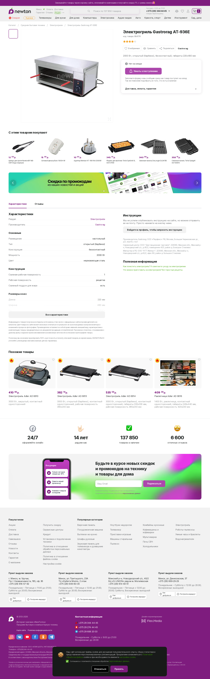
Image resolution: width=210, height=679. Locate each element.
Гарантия (40, 12)
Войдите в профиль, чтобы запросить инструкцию (154, 229)
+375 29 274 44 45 (88, 627)
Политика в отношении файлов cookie (55, 557)
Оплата (49, 9)
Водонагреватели (184, 539)
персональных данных (131, 493)
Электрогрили (97, 219)
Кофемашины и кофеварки (151, 531)
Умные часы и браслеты (187, 534)
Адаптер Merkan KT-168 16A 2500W (87, 161)
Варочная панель (86, 525)
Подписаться (154, 483)
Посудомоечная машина (90, 529)
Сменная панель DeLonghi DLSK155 (153, 161)
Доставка (58, 9)
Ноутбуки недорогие (121, 525)
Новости (13, 548)
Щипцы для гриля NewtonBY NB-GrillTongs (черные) (21, 162)
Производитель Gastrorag (134, 239)
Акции (57, 12)
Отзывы (49, 12)
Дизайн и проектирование (152, 617)
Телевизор (115, 529)
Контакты (14, 553)
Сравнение (177, 11)
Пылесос (114, 543)
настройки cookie (128, 657)
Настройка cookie (52, 563)
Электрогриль (182, 525)
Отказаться (100, 669)
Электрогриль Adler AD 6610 (23, 396)
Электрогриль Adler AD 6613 (72, 396)
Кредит (47, 534)
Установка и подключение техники (57, 540)
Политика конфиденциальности (40, 630)
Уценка (29, 18)
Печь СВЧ (148, 541)
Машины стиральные (121, 539)
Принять (119, 669)
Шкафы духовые (86, 539)
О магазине (14, 562)
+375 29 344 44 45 (88, 623)
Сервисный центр (131, 245)
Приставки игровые (120, 534)
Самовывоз (14, 539)
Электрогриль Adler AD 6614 (121, 396)
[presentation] (13, 183)
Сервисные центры (53, 529)
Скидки (16, 17)
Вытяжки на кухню (87, 534)
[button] (101, 191)
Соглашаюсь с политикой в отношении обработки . (100, 661)
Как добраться (17, 599)
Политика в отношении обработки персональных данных (56, 549)
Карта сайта (21, 630)
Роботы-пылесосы (185, 529)
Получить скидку (52, 525)
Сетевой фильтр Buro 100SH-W (53, 161)
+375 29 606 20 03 (87, 631)
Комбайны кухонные (153, 525)
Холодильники (150, 546)
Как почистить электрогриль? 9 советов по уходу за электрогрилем (154, 266)
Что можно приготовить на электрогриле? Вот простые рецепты (153, 270)
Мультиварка (150, 537)
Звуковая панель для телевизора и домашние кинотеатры (90, 546)
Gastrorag (183, 48)
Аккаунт (188, 11)
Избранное (182, 11)
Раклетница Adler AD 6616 (168, 396)
